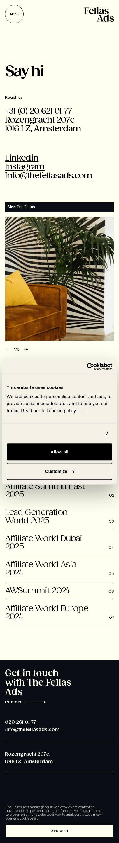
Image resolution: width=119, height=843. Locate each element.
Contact (25, 702)
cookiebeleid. (29, 818)
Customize (59, 471)
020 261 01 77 (20, 722)
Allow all (60, 451)
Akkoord (59, 831)
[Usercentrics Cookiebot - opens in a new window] (86, 366)
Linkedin (21, 158)
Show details (87, 433)
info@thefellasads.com (32, 729)
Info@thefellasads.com (48, 176)
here (83, 410)
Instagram (25, 167)
